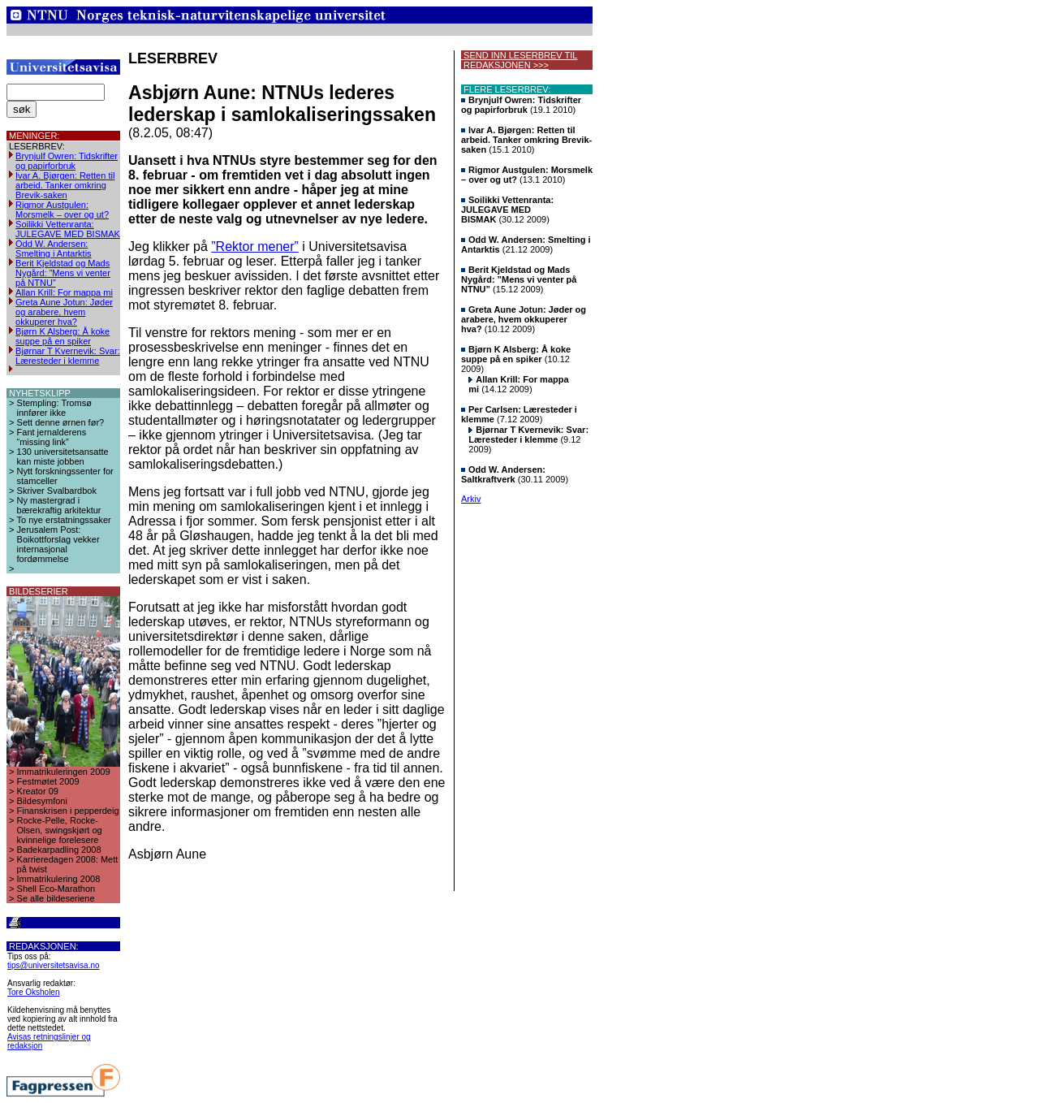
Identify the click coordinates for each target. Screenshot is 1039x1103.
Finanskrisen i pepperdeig (68, 810)
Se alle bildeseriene (56, 898)
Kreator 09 (37, 791)
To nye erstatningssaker (64, 520)
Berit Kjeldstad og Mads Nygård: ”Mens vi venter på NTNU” (62, 273)
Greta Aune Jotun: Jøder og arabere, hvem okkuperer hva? (64, 312)
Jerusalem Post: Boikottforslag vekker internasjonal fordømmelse (58, 544)
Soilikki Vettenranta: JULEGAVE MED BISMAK (67, 229)
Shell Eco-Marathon (56, 888)
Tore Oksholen (33, 992)
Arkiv (471, 499)
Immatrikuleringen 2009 (63, 771)
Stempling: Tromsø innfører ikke (54, 407)
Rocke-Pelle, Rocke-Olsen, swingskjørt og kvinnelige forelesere (59, 830)
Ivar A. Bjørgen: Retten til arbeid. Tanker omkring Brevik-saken (64, 185)
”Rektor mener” (255, 246)
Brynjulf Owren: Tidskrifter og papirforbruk (66, 161)
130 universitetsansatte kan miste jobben (63, 456)
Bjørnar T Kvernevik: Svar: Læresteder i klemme (67, 356)
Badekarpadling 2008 (59, 849)
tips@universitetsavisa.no (53, 965)
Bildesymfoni (42, 801)
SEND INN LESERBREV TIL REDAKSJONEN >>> (519, 60)
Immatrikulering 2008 (59, 879)
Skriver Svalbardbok (57, 490)
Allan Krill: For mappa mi (64, 292)
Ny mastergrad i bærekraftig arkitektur (59, 505)
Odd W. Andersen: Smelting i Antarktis (53, 248)
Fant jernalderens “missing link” (52, 437)
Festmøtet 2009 (48, 781)
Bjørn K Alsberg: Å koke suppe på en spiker (62, 336)
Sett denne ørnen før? (61, 422)
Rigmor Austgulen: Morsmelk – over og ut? (62, 209)
